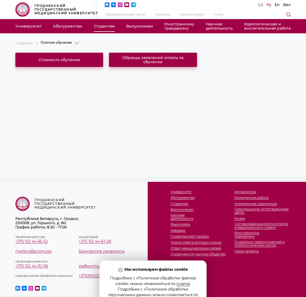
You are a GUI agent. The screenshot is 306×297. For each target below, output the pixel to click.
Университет (28, 26)
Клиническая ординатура (255, 203)
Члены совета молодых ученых (196, 242)
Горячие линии (192, 14)
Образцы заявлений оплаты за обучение (152, 60)
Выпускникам (139, 26)
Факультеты (180, 224)
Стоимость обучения (59, 60)
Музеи (239, 218)
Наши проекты (246, 251)
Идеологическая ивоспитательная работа (267, 26)
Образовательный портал (125, 14)
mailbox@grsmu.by (33, 251)
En (277, 5)
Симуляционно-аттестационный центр (261, 210)
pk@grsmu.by (92, 266)
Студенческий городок (190, 236)
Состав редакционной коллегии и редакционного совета (261, 225)
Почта (218, 14)
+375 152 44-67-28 (95, 241)
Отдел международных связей (196, 248)
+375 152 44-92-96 (31, 266)
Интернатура (245, 192)
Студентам (104, 26)
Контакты (163, 14)
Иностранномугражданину (179, 26)
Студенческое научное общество (198, 254)
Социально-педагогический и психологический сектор (259, 243)
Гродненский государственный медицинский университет (56, 9)
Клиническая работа (251, 197)
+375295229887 (93, 276)
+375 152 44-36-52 (31, 241)
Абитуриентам (67, 26)
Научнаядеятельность (219, 26)
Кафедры (178, 230)
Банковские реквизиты (102, 251)
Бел (287, 5)
